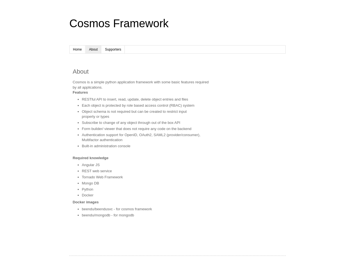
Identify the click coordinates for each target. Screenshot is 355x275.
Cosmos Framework (119, 23)
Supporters (113, 49)
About (93, 49)
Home (77, 49)
